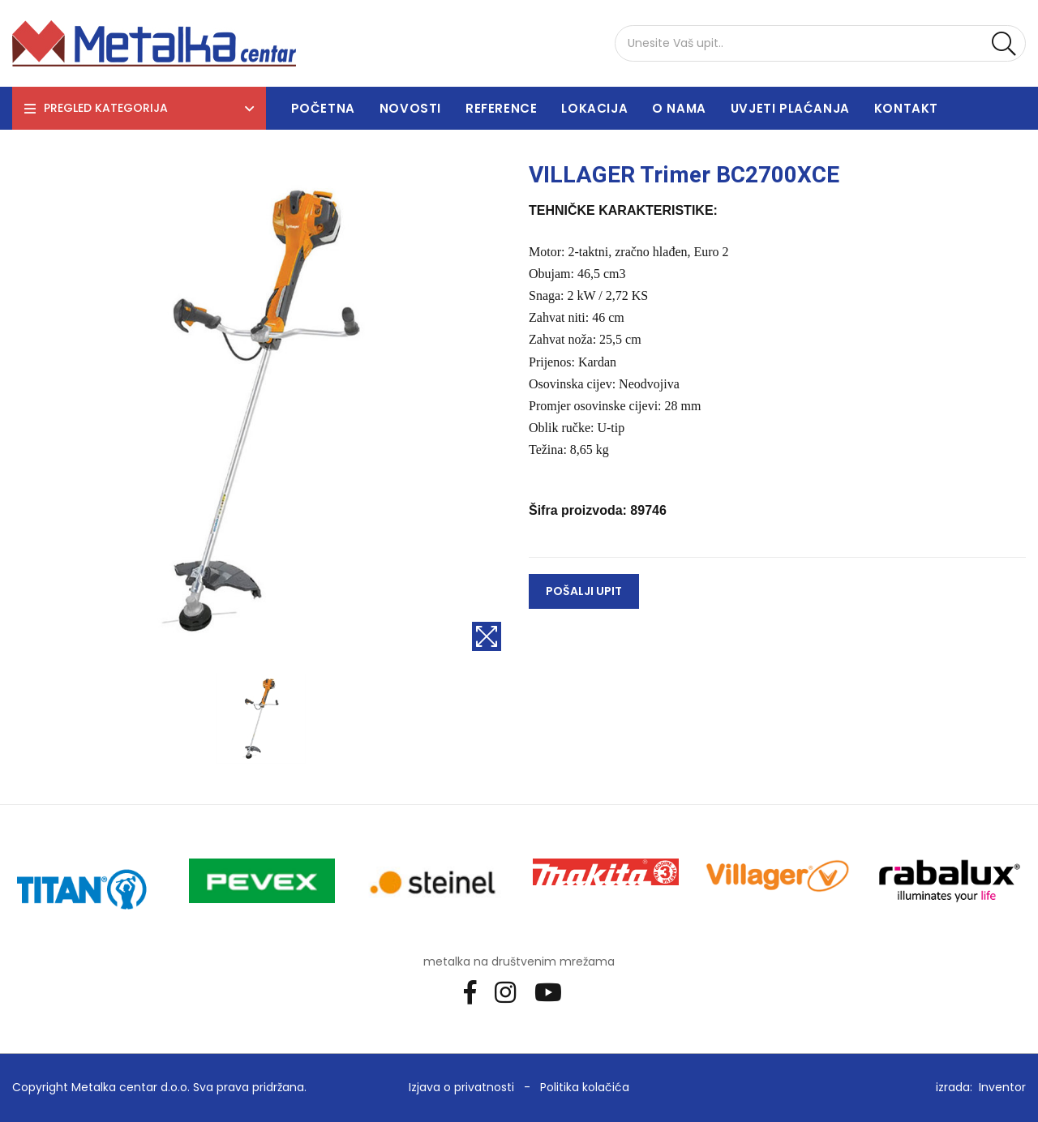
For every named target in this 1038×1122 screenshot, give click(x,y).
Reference (501, 108)
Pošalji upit (584, 591)
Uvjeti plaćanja (790, 108)
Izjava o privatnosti (461, 1087)
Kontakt (906, 108)
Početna (323, 108)
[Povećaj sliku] (486, 636)
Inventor (1002, 1087)
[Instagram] (511, 991)
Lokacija (594, 108)
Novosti (410, 108)
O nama (679, 108)
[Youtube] (554, 991)
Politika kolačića (584, 1087)
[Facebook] (476, 991)
